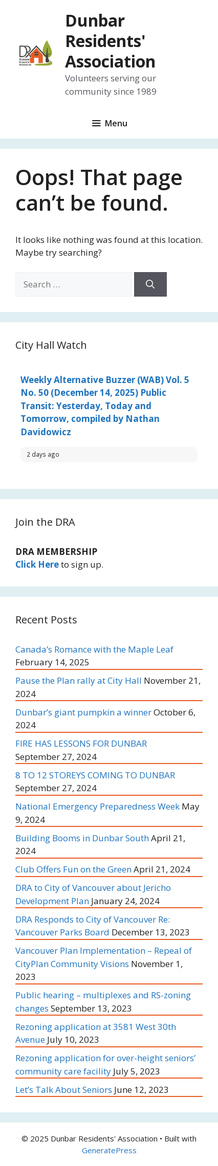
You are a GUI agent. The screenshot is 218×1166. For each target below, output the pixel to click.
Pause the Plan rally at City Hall (78, 680)
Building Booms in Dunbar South (82, 838)
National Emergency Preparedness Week (97, 806)
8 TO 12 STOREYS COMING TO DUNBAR (95, 775)
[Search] (150, 284)
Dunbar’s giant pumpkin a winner (83, 712)
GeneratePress (109, 1150)
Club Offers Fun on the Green (73, 869)
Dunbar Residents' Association (110, 40)
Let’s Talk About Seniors (63, 1089)
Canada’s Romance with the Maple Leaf (94, 649)
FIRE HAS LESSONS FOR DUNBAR (90, 743)
